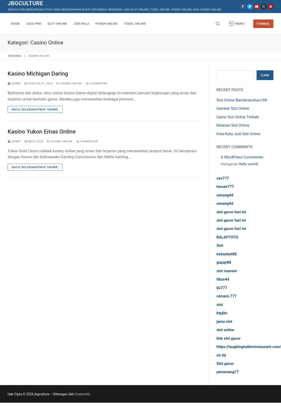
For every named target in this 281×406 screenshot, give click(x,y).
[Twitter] (250, 6)
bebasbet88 (226, 254)
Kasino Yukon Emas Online (42, 131)
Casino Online (69, 83)
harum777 (225, 186)
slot (219, 304)
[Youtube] (256, 6)
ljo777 (221, 288)
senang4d (224, 195)
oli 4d (221, 355)
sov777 (222, 178)
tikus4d (222, 279)
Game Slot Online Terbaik (237, 117)
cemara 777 (226, 296)
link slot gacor (228, 338)
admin (14, 83)
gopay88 (223, 262)
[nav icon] (236, 24)
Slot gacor (225, 363)
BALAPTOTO (227, 237)
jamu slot (224, 321)
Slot (219, 245)
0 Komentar (96, 83)
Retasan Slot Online (232, 125)
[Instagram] (263, 6)
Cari (265, 75)
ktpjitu (221, 313)
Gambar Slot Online (232, 108)
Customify (82, 394)
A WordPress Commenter (242, 157)
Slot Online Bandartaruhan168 (241, 100)
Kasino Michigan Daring (38, 73)
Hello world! (248, 164)
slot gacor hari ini (231, 212)
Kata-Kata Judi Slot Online (238, 134)
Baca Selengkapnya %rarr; (35, 109)
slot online (225, 330)
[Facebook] (242, 6)
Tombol (263, 23)
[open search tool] (218, 24)
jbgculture (25, 3)
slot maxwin (226, 271)
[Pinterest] (270, 6)
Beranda (14, 55)
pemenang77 (227, 372)
